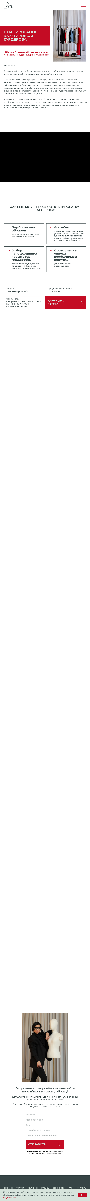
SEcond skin (59, 1188)
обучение (32, 1188)
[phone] (45, 1120)
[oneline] (45, 1130)
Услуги (20, 1188)
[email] (45, 1125)
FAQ (71, 1188)
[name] (45, 1115)
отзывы (45, 1188)
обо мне (8, 1188)
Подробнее (9, 1198)
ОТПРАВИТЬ (45, 1144)
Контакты (81, 1188)
